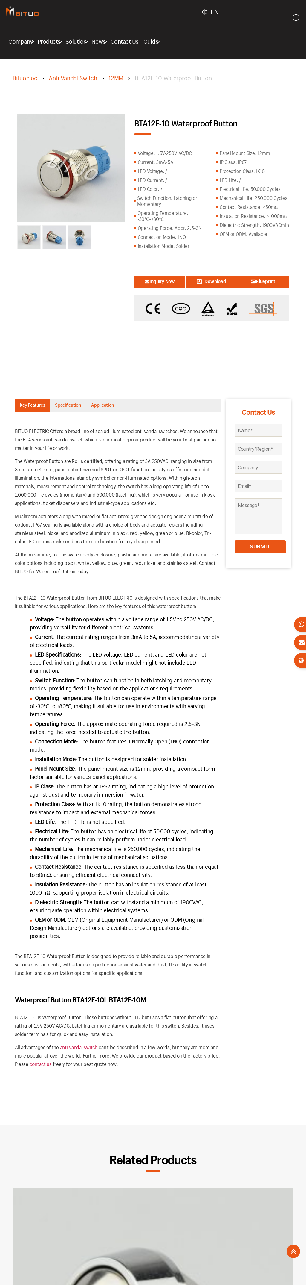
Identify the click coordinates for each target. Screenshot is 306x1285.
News (98, 41)
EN (214, 12)
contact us (41, 1067)
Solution (76, 41)
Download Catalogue (211, 283)
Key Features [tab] (39, 406)
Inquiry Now (160, 281)
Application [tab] (137, 406)
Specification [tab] (88, 406)
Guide (151, 41)
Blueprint (263, 281)
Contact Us (125, 41)
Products (49, 41)
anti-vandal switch (79, 1050)
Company (20, 41)
